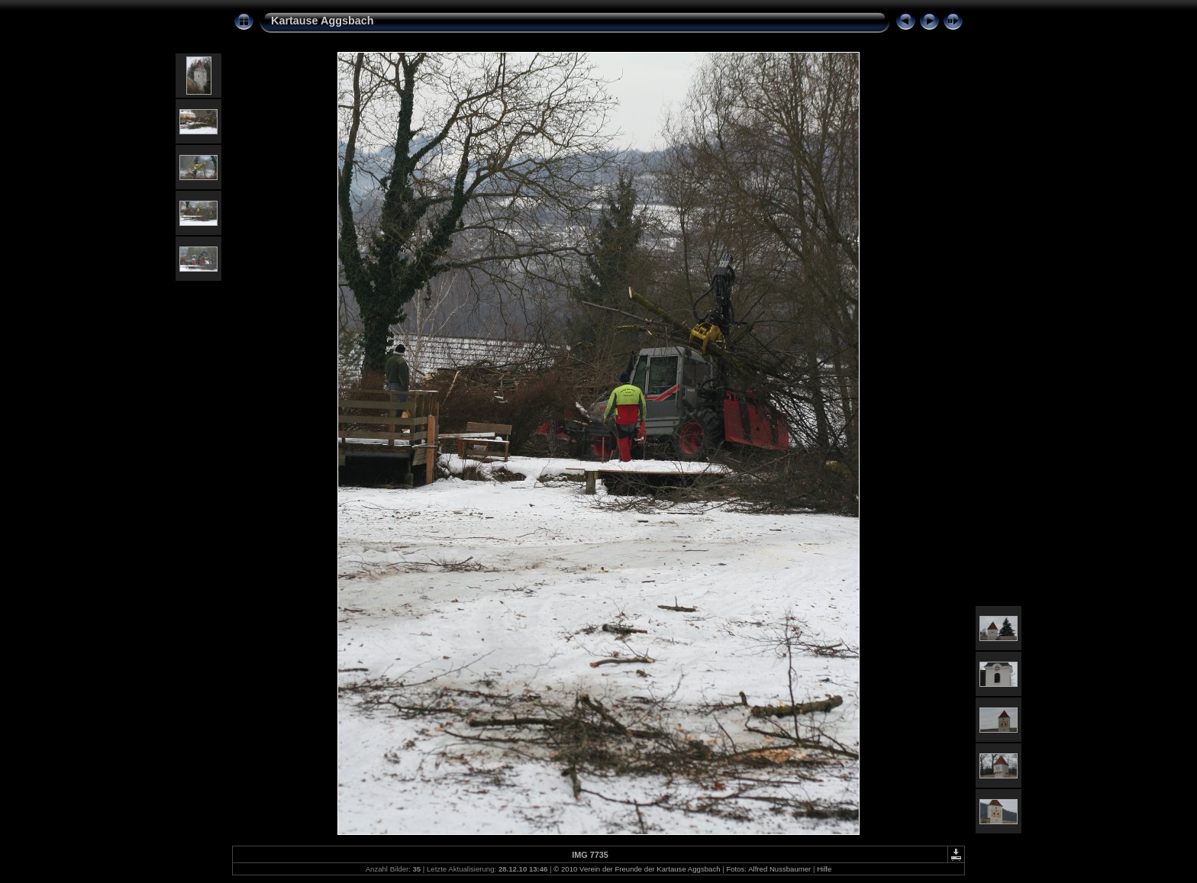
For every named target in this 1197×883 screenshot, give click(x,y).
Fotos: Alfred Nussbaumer (768, 869)
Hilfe (824, 869)
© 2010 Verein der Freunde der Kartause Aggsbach (636, 869)
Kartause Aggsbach (322, 21)
